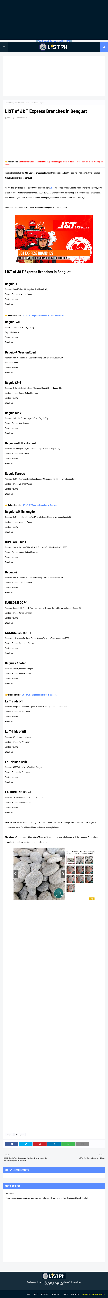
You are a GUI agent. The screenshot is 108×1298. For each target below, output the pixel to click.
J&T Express (20, 1135)
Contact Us (55, 1294)
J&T (52, 187)
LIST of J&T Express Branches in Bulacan (39, 694)
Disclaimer (75, 1294)
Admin (9, 118)
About (35, 1294)
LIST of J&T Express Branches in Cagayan (39, 505)
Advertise (44, 1294)
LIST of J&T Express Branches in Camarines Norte (43, 315)
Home (7, 103)
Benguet (13, 103)
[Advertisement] (54, 20)
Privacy (65, 1294)
